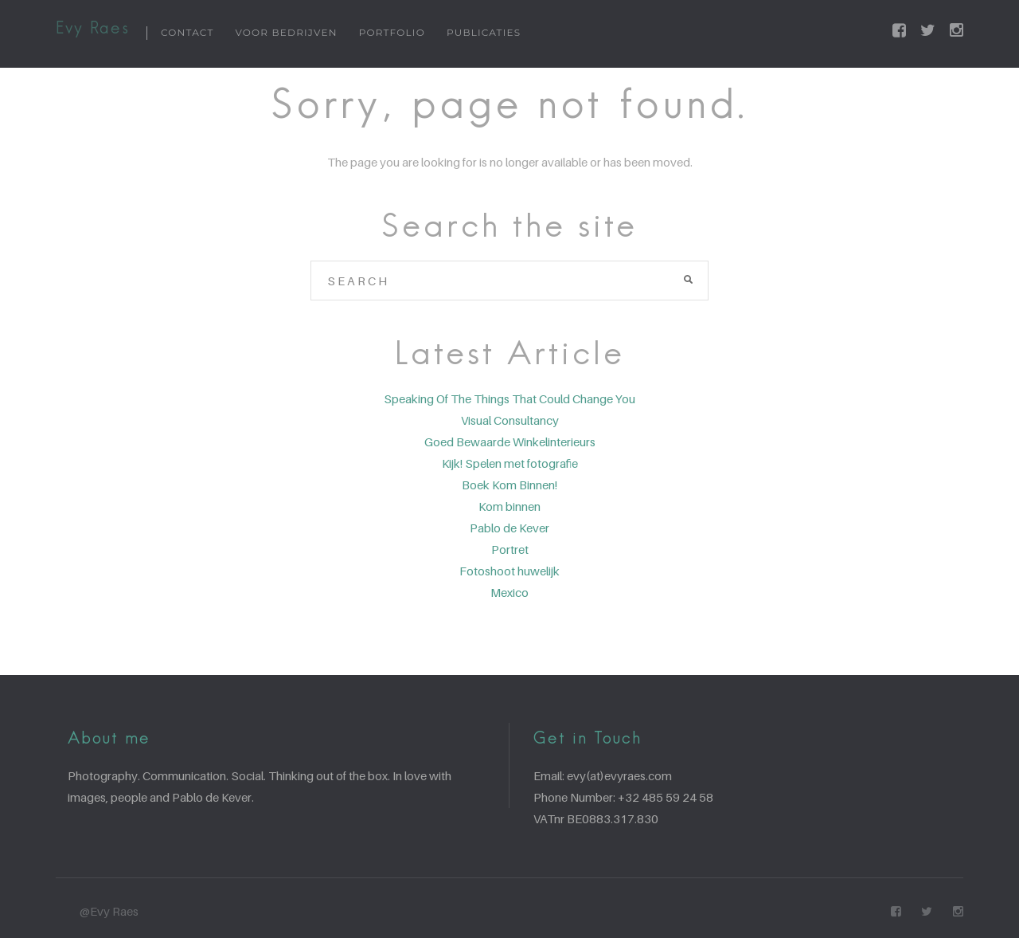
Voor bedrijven (287, 32)
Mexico (509, 592)
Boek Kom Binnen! (509, 484)
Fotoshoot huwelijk (509, 570)
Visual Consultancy (510, 420)
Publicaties (484, 32)
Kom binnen (509, 506)
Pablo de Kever (509, 527)
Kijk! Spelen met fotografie (510, 463)
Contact (187, 32)
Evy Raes (93, 29)
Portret (510, 549)
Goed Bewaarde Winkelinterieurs (509, 441)
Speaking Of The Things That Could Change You (509, 398)
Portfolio (392, 32)
